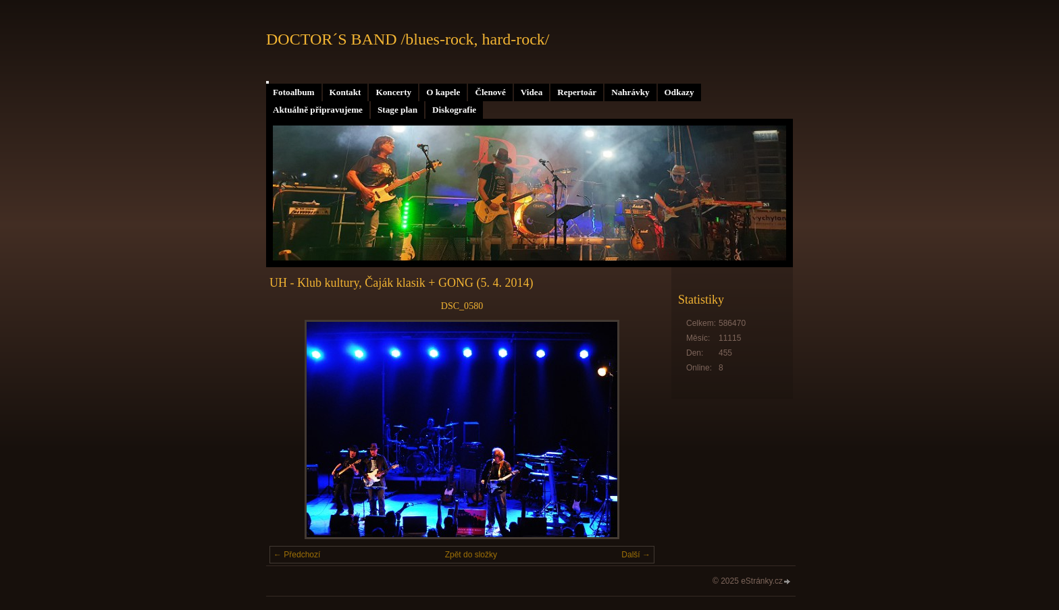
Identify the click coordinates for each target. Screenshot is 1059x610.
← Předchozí (297, 554)
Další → (635, 554)
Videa (531, 92)
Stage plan (397, 110)
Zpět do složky (471, 554)
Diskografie (454, 110)
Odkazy (679, 92)
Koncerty (393, 92)
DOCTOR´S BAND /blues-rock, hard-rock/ (408, 39)
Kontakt (345, 92)
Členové (490, 92)
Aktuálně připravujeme (318, 110)
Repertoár (576, 92)
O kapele (443, 92)
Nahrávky (630, 92)
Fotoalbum (294, 92)
